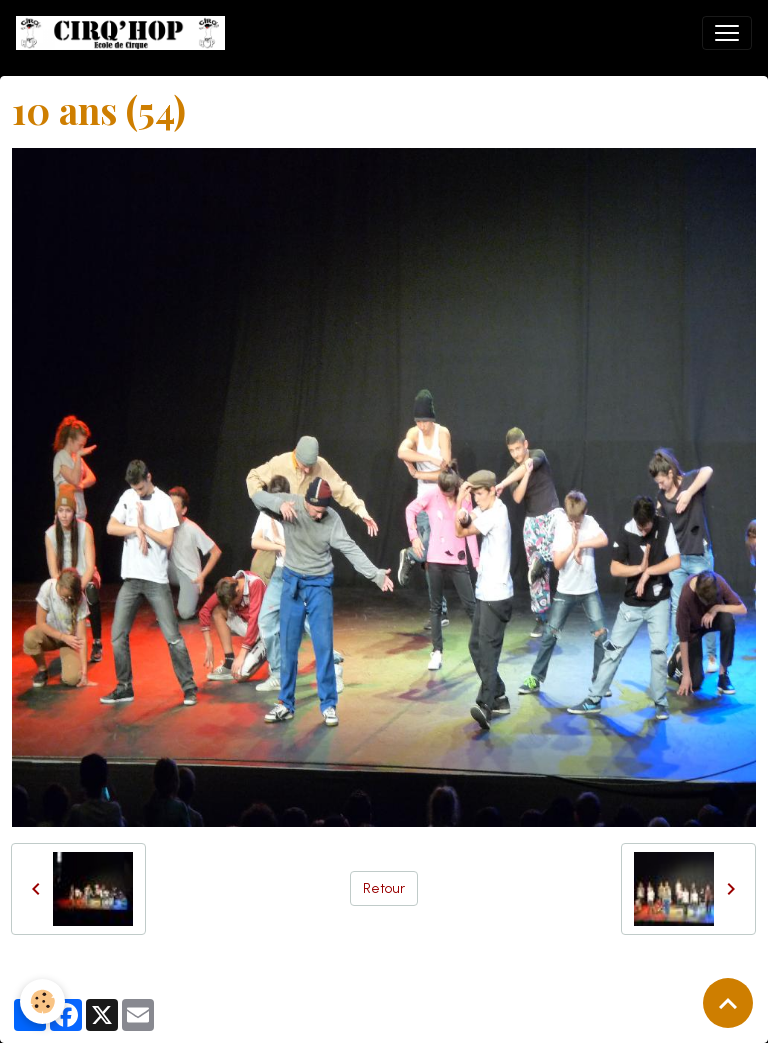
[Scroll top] (728, 1003)
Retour (384, 888)
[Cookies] (42, 1001)
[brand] (124, 33)
